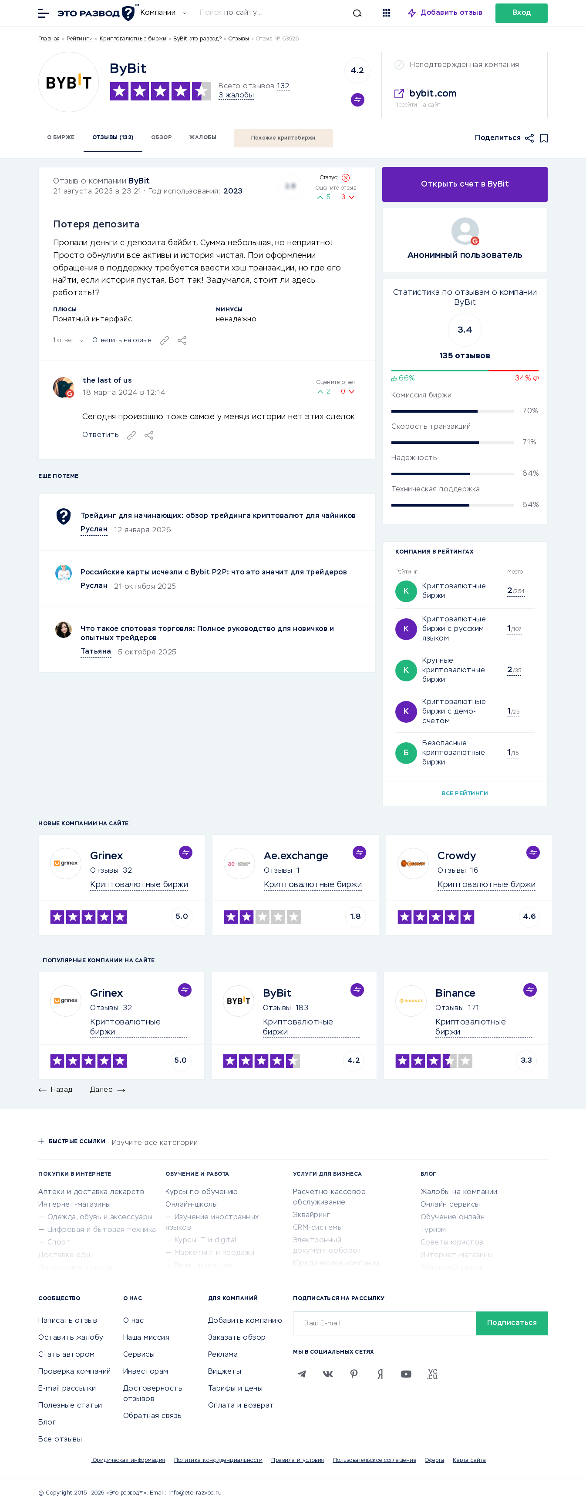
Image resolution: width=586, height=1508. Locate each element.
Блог (47, 1422)
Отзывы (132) (113, 137)
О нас (133, 1321)
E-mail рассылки (67, 1388)
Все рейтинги (465, 794)
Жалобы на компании (459, 1192)
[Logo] (68, 82)
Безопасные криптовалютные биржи (453, 753)
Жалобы (202, 137)
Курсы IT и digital (205, 1240)
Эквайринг (311, 1215)
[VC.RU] (432, 1374)
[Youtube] (406, 1374)
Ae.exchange (296, 856)
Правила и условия (297, 1460)
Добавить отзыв (451, 13)
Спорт (59, 1242)
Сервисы (139, 1354)
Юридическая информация (128, 1460)
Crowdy (457, 856)
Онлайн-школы (191, 1204)
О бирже (61, 137)
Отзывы (104, 870)
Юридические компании (336, 1263)
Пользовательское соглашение (375, 1460)
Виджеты (225, 1371)
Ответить (100, 435)
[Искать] (285, 13)
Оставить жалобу (71, 1338)
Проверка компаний (74, 1371)
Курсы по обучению (201, 1192)
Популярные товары (75, 1267)
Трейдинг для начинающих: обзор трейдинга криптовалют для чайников (218, 516)
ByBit (139, 181)
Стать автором (66, 1354)
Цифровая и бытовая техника (101, 1230)
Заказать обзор (237, 1338)
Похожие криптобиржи (283, 138)
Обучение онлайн (453, 1217)
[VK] (328, 1374)
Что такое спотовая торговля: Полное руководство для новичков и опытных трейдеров (207, 634)
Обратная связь (152, 1416)
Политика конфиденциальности (218, 1460)
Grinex (106, 856)
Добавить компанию (245, 1321)
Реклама (223, 1354)
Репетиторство (204, 1265)
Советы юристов (452, 1242)
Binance (455, 993)
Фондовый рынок (452, 1267)
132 (283, 86)
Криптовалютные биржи (133, 39)
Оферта (434, 1460)
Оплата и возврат (241, 1405)
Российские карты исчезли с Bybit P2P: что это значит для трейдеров (214, 572)
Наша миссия (146, 1338)
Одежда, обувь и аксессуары (100, 1217)
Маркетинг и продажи (215, 1253)
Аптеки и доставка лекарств (91, 1192)
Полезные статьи (70, 1405)
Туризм (433, 1230)
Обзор (161, 137)
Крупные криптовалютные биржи (453, 670)
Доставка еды (64, 1255)
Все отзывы (60, 1439)
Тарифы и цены (235, 1388)
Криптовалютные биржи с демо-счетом (454, 712)
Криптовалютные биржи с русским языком (454, 629)
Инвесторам (145, 1371)
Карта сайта (469, 1460)
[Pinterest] (354, 1374)
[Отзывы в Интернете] (97, 12)
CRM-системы (318, 1227)
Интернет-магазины (74, 1204)
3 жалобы (236, 95)
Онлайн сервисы (450, 1204)
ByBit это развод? (197, 39)
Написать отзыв (67, 1321)
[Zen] (380, 1374)
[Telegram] (301, 1374)
